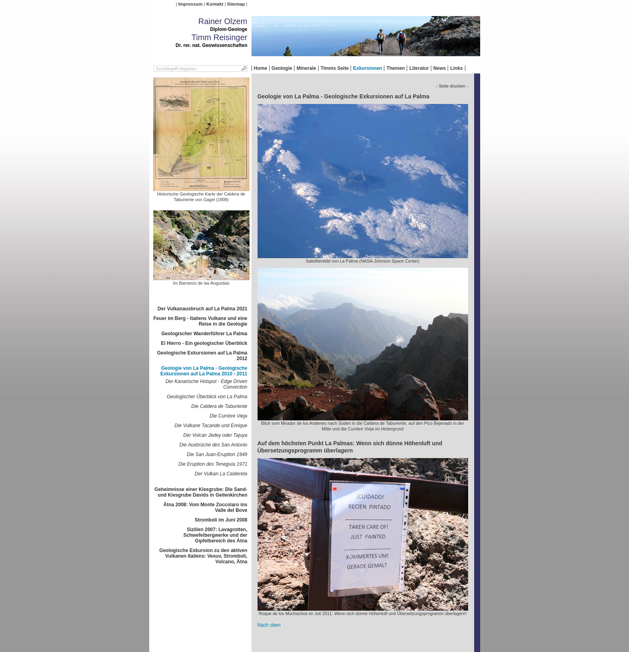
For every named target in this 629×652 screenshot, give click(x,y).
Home (260, 68)
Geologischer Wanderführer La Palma (204, 333)
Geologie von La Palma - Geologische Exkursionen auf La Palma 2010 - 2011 (204, 371)
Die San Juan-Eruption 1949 (217, 454)
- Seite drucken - (452, 86)
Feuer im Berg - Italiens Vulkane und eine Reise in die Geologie (200, 321)
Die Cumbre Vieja (229, 416)
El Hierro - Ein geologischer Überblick (204, 343)
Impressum (190, 4)
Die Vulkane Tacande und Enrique (210, 425)
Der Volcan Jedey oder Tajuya (215, 435)
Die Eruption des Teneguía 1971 (213, 464)
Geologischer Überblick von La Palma (207, 396)
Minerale (306, 68)
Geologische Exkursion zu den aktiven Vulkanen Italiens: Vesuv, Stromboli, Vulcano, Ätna (203, 556)
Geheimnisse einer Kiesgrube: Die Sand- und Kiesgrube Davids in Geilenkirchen (200, 492)
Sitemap (236, 4)
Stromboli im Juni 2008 (221, 520)
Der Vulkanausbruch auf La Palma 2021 (203, 309)
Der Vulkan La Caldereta (221, 474)
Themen (395, 68)
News (439, 68)
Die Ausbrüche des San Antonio (213, 445)
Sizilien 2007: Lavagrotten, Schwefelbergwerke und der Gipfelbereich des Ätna (215, 535)
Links (456, 68)
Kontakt (214, 4)
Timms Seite (335, 68)
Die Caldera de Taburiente (219, 406)
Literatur (419, 68)
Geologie (282, 68)
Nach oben (269, 625)
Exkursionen (367, 68)
